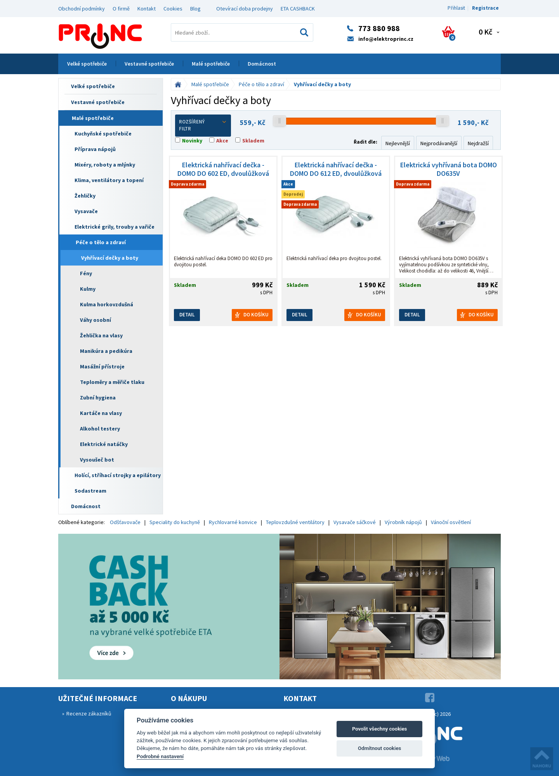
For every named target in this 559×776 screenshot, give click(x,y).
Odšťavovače (125, 522)
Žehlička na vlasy (101, 335)
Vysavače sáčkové (354, 522)
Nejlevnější (397, 143)
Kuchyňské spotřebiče (103, 133)
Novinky (192, 140)
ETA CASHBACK (298, 8)
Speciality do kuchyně (174, 522)
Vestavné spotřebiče (149, 63)
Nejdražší (478, 143)
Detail (186, 314)
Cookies (172, 8)
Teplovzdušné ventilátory (295, 522)
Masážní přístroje (102, 366)
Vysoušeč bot (97, 459)
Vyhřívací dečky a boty (109, 257)
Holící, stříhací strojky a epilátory (118, 475)
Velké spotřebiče (87, 63)
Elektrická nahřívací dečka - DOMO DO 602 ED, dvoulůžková (223, 169)
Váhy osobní (95, 319)
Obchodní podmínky (81, 8)
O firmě (121, 8)
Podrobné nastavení (160, 756)
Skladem (253, 140)
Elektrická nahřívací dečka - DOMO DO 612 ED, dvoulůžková (336, 169)
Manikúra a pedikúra (106, 350)
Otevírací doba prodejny (244, 8)
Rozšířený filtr (203, 125)
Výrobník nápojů (403, 522)
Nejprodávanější (438, 143)
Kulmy (87, 288)
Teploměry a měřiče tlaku (112, 381)
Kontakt (146, 8)
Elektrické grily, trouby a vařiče (115, 226)
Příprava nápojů (95, 149)
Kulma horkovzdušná (106, 304)
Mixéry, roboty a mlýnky (105, 164)
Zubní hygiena (98, 397)
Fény (86, 273)
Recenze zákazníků (88, 713)
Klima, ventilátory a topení (109, 180)
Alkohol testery (100, 428)
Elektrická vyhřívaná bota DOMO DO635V (448, 169)
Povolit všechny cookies (379, 729)
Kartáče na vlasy (101, 413)
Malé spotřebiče (211, 63)
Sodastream (90, 490)
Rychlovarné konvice (233, 522)
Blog (195, 8)
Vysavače (86, 211)
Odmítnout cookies (379, 748)
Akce (222, 140)
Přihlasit (456, 8)
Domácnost (262, 63)
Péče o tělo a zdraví (101, 242)
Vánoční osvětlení (451, 522)
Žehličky (85, 195)
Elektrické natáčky (104, 444)
